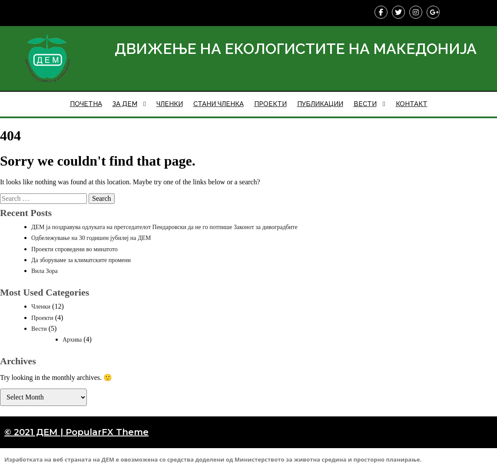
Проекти (42, 318)
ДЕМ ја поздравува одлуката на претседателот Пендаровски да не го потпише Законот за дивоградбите (164, 227)
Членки (40, 306)
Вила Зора (44, 271)
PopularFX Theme (107, 432)
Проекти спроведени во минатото (74, 249)
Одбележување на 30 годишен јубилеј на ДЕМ (91, 238)
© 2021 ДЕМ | (35, 432)
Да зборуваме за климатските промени (81, 260)
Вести (39, 329)
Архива (72, 339)
